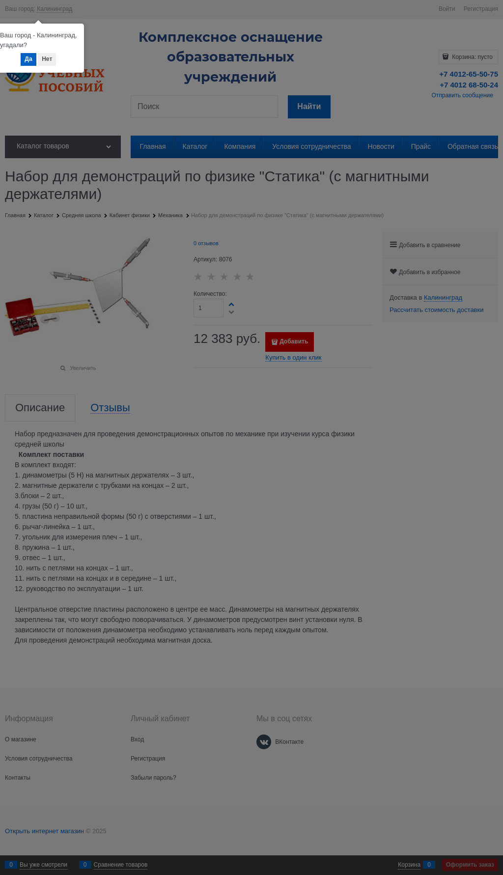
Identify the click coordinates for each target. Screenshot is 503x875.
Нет (47, 59)
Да (28, 59)
